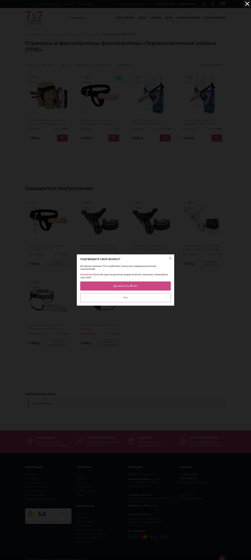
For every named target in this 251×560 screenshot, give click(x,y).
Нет (125, 297)
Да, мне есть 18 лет (125, 285)
